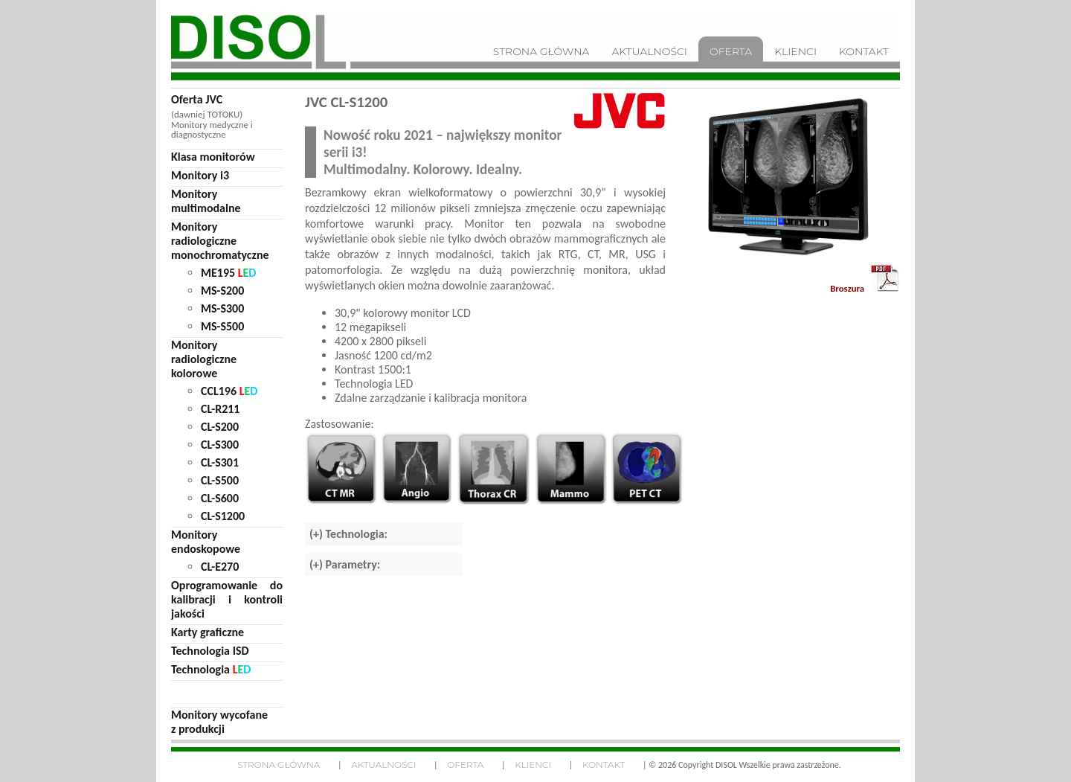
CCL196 (229, 391)
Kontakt (603, 764)
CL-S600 (220, 498)
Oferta (465, 764)
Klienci (533, 764)
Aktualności (383, 764)
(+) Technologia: (348, 534)
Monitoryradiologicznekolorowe (204, 359)
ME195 (228, 273)
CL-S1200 (223, 516)
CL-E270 (220, 567)
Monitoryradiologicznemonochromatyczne (220, 240)
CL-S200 (220, 427)
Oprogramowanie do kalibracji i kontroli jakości (227, 599)
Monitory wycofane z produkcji (219, 722)
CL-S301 (220, 462)
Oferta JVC (196, 99)
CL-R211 (220, 409)
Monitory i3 (200, 175)
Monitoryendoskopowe (205, 542)
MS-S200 (222, 290)
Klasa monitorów (213, 157)
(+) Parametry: (344, 564)
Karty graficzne (207, 632)
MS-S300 (222, 308)
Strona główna (278, 764)
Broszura (865, 278)
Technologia (211, 669)
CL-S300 (220, 445)
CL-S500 (220, 480)
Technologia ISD (210, 651)
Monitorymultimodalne (206, 201)
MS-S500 (222, 326)
